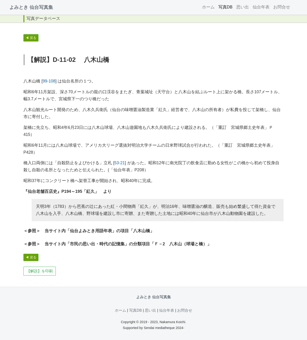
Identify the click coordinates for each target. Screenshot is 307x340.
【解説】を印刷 (39, 271)
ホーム (208, 7)
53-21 (119, 163)
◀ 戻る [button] (31, 38)
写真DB (225, 7)
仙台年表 (261, 7)
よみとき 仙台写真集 (31, 7)
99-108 (49, 81)
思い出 (242, 7)
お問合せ (281, 7)
